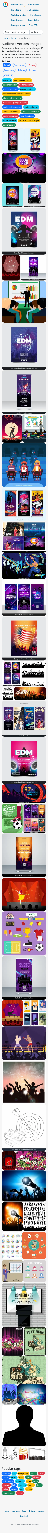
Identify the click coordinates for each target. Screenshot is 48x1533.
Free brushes (17, 20)
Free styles (33, 20)
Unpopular (8, 75)
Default (7, 65)
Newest (32, 65)
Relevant (21, 70)
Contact (24, 1516)
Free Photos (33, 4)
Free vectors (17, 4)
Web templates (18, 15)
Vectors (14, 38)
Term (24, 1511)
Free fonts (16, 10)
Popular (32, 70)
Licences (16, 1511)
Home (5, 38)
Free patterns (18, 25)
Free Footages (32, 10)
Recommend (9, 70)
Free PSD (33, 25)
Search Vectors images (15, 32)
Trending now (19, 65)
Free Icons (35, 15)
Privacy (32, 1511)
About (41, 1511)
